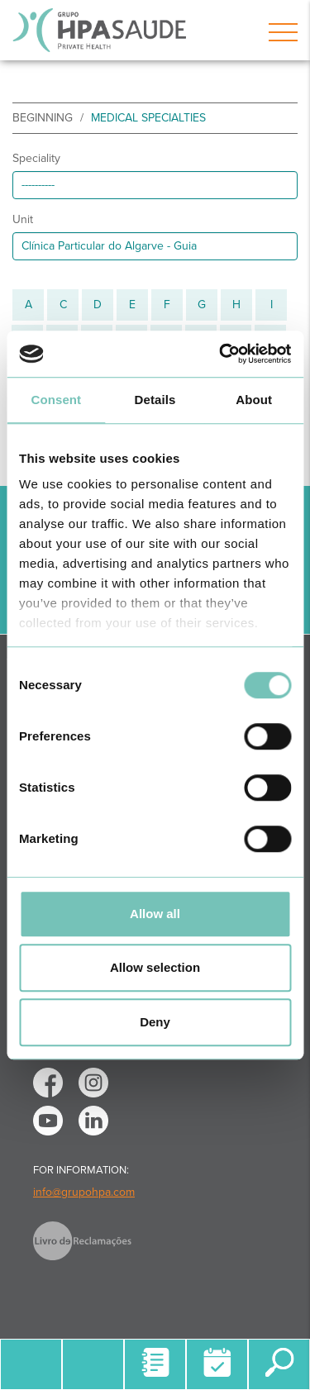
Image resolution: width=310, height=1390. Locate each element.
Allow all (155, 914)
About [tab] (254, 400)
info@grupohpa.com (84, 1192)
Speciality (36, 158)
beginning (42, 118)
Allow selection (155, 967)
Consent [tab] (56, 400)
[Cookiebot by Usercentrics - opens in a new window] (220, 353)
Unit (22, 219)
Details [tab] (155, 400)
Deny (155, 1022)
